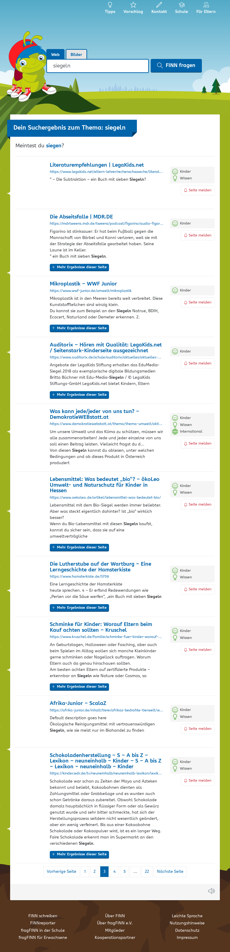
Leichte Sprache (187, 916)
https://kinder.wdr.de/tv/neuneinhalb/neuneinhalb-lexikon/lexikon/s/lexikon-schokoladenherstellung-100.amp (106, 773)
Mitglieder (115, 930)
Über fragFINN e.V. (115, 923)
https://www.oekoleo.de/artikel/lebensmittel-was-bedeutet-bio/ (105, 498)
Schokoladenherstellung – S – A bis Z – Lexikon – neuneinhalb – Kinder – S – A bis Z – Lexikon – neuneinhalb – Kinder (105, 761)
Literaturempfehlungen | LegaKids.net (97, 165)
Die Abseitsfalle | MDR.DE (81, 217)
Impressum (187, 938)
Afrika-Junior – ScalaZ (78, 703)
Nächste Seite (170, 871)
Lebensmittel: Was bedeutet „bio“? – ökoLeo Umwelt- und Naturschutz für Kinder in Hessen (104, 485)
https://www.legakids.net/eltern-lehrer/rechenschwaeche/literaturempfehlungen (106, 172)
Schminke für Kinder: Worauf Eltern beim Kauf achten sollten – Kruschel (101, 627)
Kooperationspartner (115, 938)
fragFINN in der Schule (43, 930)
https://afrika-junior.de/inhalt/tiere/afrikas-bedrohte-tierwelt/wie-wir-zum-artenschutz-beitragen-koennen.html (106, 710)
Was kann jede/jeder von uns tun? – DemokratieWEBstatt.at (94, 414)
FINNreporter (43, 923)
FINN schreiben (42, 916)
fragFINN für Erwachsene (43, 938)
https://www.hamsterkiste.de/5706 (79, 576)
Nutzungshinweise (187, 923)
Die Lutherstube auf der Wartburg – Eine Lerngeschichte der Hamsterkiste (100, 567)
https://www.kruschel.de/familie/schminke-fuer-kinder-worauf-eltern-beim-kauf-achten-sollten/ (106, 637)
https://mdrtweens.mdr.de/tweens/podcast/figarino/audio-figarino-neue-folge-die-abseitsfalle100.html (106, 224)
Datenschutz (187, 930)
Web (55, 55)
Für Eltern (207, 9)
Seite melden (197, 190)
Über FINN (115, 916)
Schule (182, 9)
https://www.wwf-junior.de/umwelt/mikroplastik (91, 291)
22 (149, 871)
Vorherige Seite (61, 871)
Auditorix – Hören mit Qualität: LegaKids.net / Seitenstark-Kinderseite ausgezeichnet (106, 348)
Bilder (76, 55)
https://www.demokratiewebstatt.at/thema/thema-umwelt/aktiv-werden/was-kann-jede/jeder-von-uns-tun (106, 424)
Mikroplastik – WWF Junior (83, 284)
